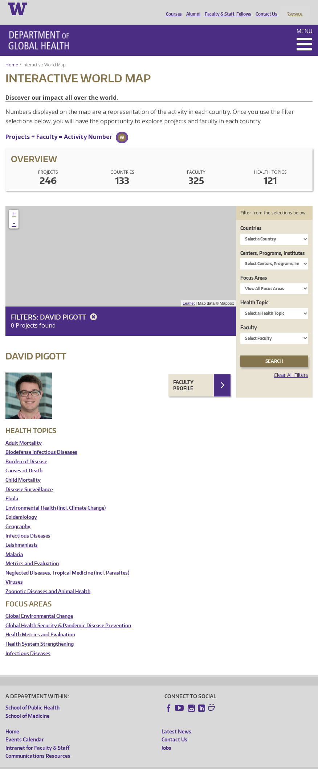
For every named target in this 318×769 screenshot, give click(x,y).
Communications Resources (37, 746)
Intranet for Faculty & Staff (37, 738)
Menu (305, 21)
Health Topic (254, 293)
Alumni (191, 8)
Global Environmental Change (39, 606)
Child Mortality (23, 470)
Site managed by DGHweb (174, 763)
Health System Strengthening (39, 634)
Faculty (248, 317)
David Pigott (69, 307)
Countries (250, 218)
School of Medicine (27, 706)
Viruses (14, 572)
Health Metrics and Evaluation (40, 625)
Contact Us (265, 8)
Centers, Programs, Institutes (272, 243)
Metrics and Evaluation (32, 554)
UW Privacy (101, 763)
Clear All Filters (291, 365)
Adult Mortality (23, 433)
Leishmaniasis (21, 535)
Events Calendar (24, 730)
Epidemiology (21, 507)
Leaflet (189, 294)
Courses (172, 8)
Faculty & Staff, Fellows (226, 8)
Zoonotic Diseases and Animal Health (47, 582)
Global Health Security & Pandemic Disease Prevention (68, 615)
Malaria (14, 544)
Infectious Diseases (27, 526)
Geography (17, 516)
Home (11, 55)
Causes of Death (23, 461)
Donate (295, 8)
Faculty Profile (183, 375)
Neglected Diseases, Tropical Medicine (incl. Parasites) (67, 563)
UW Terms (131, 763)
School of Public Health (32, 698)
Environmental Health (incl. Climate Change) (55, 498)
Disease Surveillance (29, 479)
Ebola (11, 489)
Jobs (166, 738)
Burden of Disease (26, 452)
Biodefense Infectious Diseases (41, 442)
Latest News (176, 722)
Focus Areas (253, 268)
